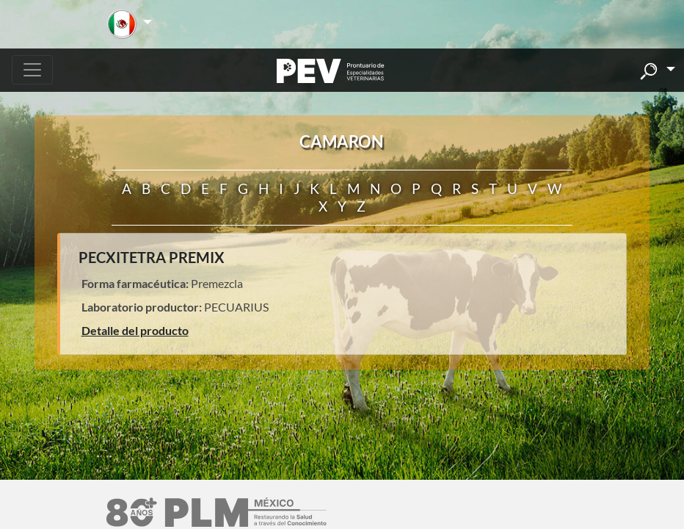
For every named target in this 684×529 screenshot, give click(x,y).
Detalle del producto (135, 330)
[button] (129, 24)
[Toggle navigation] (32, 69)
